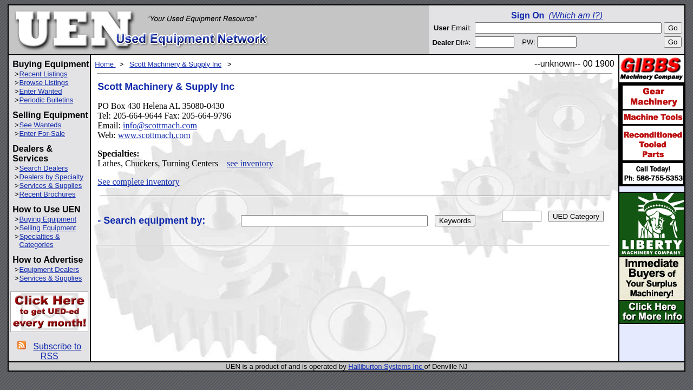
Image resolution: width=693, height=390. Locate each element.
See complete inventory (138, 181)
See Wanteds (40, 125)
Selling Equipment (47, 228)
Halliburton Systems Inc (386, 366)
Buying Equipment (48, 219)
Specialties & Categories (39, 240)
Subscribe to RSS (57, 351)
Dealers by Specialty (51, 177)
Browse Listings (44, 83)
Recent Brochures (47, 194)
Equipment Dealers (49, 269)
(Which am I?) (575, 15)
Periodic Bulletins (46, 100)
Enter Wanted (40, 91)
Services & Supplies (50, 185)
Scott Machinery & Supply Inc (175, 64)
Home (105, 64)
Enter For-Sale (42, 133)
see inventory (250, 163)
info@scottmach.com (160, 125)
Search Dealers (43, 168)
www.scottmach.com (154, 135)
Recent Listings (43, 74)
